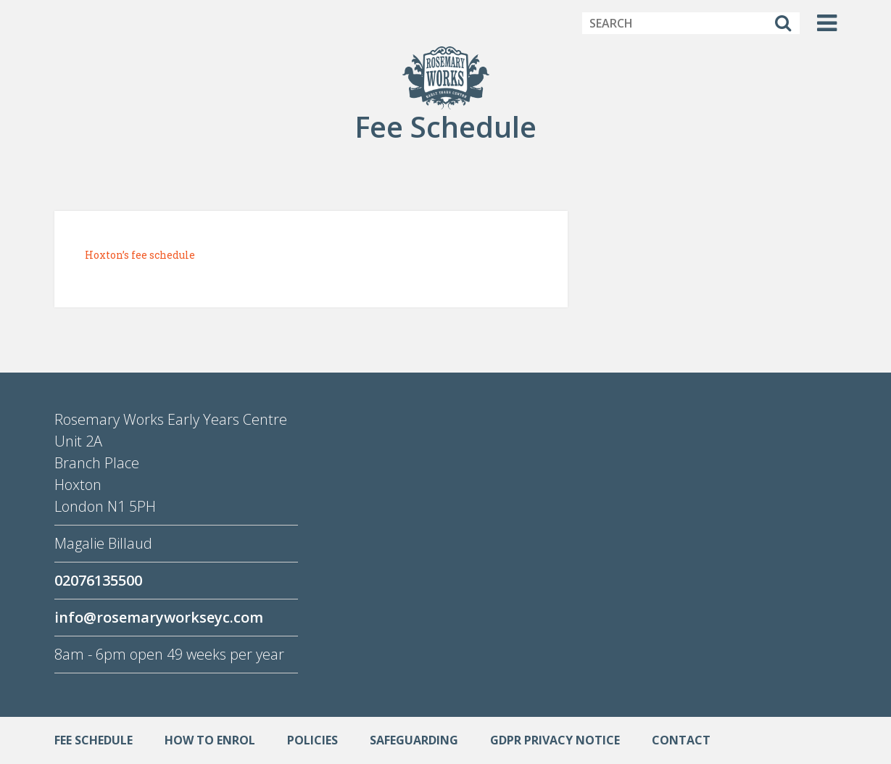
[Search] (783, 23)
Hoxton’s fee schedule (140, 255)
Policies (312, 740)
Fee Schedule (93, 740)
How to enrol (210, 740)
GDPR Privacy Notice (555, 740)
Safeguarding (414, 740)
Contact (681, 740)
